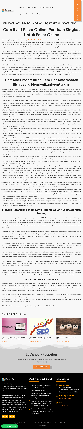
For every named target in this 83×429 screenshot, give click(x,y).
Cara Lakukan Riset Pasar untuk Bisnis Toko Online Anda (14, 338)
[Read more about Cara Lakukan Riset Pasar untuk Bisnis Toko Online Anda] (14, 326)
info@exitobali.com (65, 398)
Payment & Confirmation (26, 14)
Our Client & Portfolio (45, 7)
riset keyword (5, 341)
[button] (77, 10)
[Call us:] (57, 403)
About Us (21, 7)
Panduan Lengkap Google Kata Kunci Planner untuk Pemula (41, 338)
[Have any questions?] (57, 396)
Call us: (62, 403)
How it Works (31, 7)
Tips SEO (39, 341)
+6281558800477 (64, 406)
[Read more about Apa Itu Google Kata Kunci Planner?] (68, 326)
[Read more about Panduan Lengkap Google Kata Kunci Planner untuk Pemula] (41, 326)
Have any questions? (67, 396)
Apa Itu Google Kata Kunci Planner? (66, 338)
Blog (38, 14)
